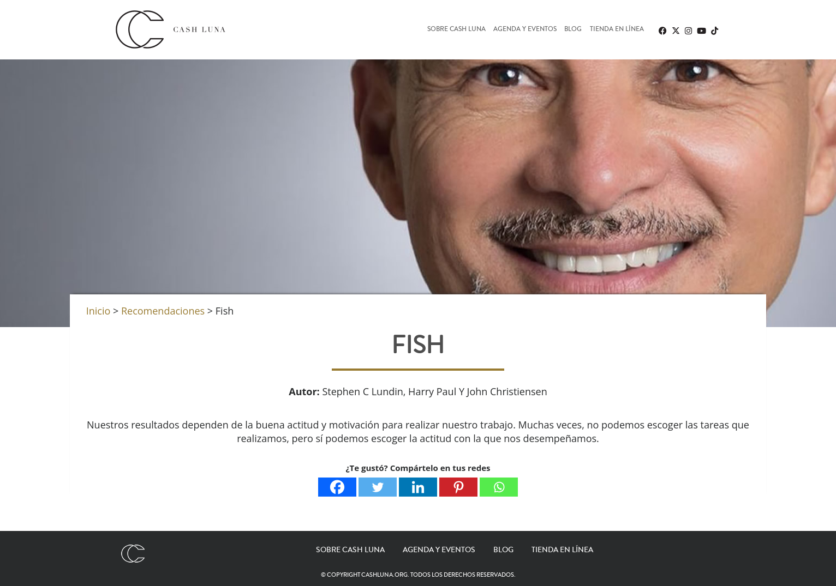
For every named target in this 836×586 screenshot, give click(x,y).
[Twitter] (378, 487)
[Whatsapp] (499, 487)
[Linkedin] (418, 487)
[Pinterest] (458, 487)
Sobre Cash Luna (456, 29)
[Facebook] (337, 487)
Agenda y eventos (525, 29)
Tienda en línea (617, 29)
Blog (573, 29)
